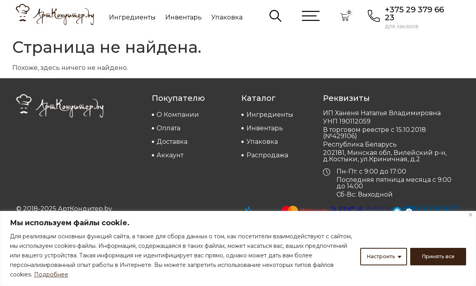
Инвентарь (183, 17)
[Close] (470, 214)
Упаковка (227, 17)
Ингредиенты (132, 17)
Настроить (374, 255)
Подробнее (74, 274)
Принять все (436, 255)
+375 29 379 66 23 (414, 13)
